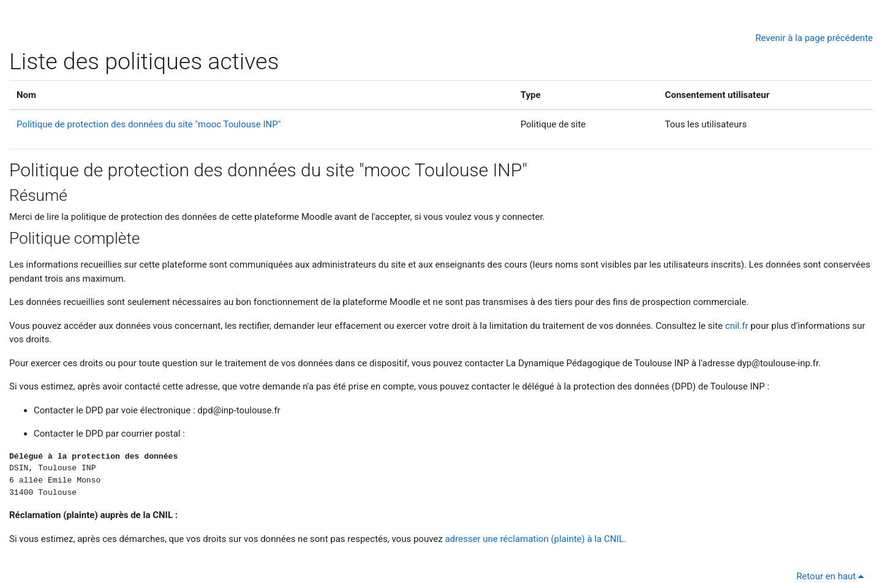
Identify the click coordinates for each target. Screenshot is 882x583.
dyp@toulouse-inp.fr (777, 363)
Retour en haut (832, 576)
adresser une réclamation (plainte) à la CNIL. (535, 538)
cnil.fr (736, 325)
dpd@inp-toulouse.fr (238, 410)
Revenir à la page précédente (814, 37)
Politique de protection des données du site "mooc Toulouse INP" (149, 124)
